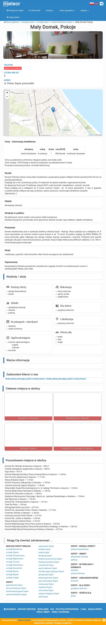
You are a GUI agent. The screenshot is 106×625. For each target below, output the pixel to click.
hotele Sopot (44, 552)
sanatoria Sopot (45, 587)
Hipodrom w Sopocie (28, 418)
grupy (73, 596)
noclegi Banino (12, 571)
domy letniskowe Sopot (16, 588)
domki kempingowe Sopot (17, 591)
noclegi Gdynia (12, 552)
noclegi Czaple (12, 578)
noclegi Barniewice (14, 549)
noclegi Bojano (12, 574)
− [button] (7, 97)
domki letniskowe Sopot (16, 594)
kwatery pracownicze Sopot (50, 559)
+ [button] (7, 93)
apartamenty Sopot (14, 585)
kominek (74, 581)
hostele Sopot (44, 549)
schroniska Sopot (46, 590)
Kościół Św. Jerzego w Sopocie (77, 448)
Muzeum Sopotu (28, 448)
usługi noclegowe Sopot (49, 593)
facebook (10, 609)
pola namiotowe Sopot (48, 581)
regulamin (43, 609)
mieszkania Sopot (46, 565)
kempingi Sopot (45, 556)
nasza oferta (95, 609)
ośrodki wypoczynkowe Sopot (51, 571)
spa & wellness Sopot (48, 568)
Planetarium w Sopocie (77, 418)
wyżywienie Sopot (46, 546)
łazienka (74, 570)
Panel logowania (60, 612)
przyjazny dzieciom (79, 588)
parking (74, 560)
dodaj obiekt (43, 612)
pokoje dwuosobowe (79, 549)
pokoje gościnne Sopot (48, 578)
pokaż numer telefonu (13, 68)
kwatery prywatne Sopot (49, 562)
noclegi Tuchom (13, 562)
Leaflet (91, 135)
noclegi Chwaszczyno (15, 555)
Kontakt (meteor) (27, 609)
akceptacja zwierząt (79, 557)
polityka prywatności (67, 609)
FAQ (52, 609)
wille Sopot (43, 597)
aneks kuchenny (78, 573)
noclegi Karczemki (14, 568)
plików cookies (24, 620)
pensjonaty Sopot (46, 575)
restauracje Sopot (46, 584)
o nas (83, 609)
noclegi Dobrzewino (14, 565)
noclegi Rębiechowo (14, 559)
